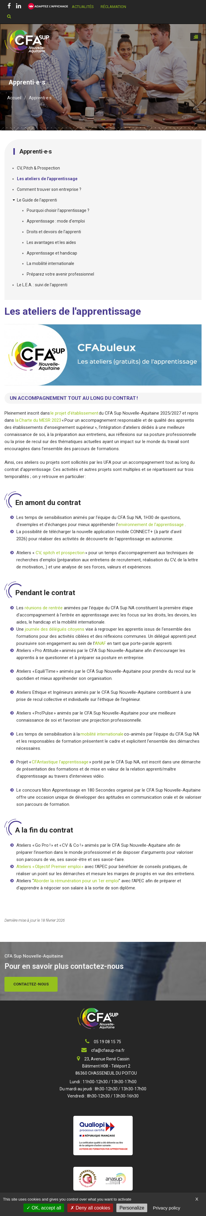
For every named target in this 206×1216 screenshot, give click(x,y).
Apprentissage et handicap (52, 253)
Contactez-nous (31, 984)
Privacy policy (166, 1207)
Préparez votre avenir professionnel (60, 274)
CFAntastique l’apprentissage (60, 762)
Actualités (83, 6)
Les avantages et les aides (51, 242)
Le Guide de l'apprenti (37, 200)
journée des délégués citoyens (54, 629)
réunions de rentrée (44, 608)
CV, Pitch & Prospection (38, 168)
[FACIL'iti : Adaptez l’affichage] (46, 6)
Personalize (131, 1207)
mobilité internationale (101, 734)
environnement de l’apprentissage (151, 524)
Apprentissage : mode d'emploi (56, 221)
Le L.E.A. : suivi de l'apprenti (42, 284)
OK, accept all (43, 1207)
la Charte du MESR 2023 (37, 420)
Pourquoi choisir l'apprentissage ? (58, 210)
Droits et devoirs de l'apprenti (54, 231)
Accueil (14, 97)
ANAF (101, 643)
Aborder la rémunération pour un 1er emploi (76, 880)
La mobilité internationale (50, 263)
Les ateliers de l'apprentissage (47, 178)
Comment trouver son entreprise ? (49, 189)
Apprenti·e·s (40, 97)
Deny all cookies (90, 1207)
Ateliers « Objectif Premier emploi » (49, 866)
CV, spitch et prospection (60, 552)
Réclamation (113, 6)
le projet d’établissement (74, 413)
